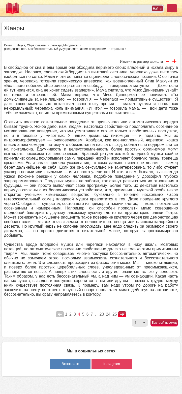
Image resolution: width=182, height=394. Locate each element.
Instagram (111, 363)
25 (114, 314)
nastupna (122, 314)
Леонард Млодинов (64, 45)
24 (108, 314)
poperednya (60, 314)
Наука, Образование (31, 45)
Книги (8, 45)
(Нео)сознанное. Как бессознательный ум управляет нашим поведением (55, 49)
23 (101, 314)
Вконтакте (70, 363)
